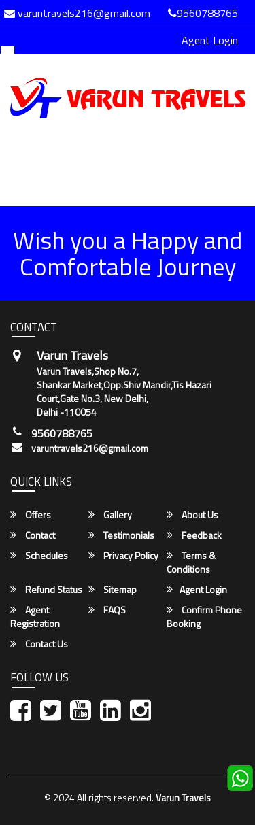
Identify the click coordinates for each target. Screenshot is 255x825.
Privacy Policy (123, 555)
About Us (192, 515)
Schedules (39, 555)
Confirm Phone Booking (204, 616)
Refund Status (46, 589)
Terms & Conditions (191, 562)
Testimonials (121, 535)
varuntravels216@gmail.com (89, 448)
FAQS (107, 610)
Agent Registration (35, 616)
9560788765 (203, 13)
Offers (30, 515)
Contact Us (39, 644)
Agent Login (210, 40)
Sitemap (112, 589)
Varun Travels (183, 797)
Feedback (194, 535)
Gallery (110, 515)
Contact (32, 535)
